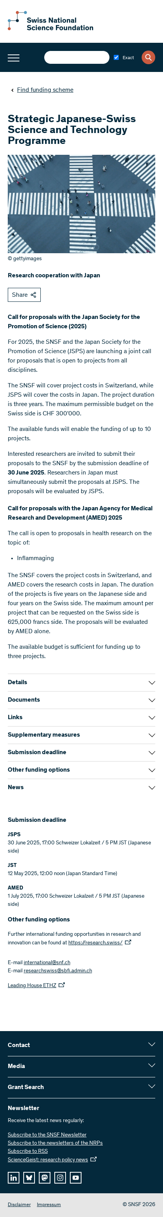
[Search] (148, 57)
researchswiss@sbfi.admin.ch (58, 971)
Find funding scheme (42, 90)
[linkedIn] (13, 1178)
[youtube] (76, 1178)
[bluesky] (29, 1178)
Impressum (49, 1205)
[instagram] (60, 1178)
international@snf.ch (47, 963)
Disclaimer (19, 1205)
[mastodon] (44, 1178)
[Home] (50, 29)
